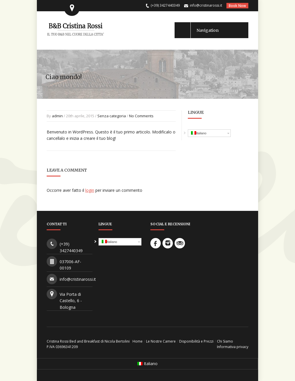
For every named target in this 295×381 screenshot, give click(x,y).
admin (57, 115)
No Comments (141, 115)
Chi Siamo (225, 341)
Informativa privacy (232, 346)
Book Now (237, 5)
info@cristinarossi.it (206, 5)
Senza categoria (111, 115)
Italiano (198, 133)
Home (138, 341)
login (89, 190)
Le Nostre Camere (161, 341)
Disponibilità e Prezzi (196, 341)
